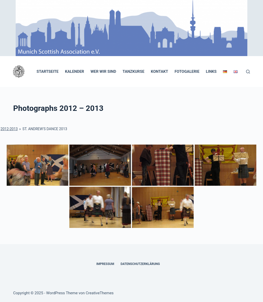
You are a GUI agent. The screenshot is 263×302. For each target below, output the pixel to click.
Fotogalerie (187, 71)
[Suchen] (248, 72)
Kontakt (159, 71)
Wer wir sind (103, 71)
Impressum (105, 264)
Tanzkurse (133, 71)
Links (211, 71)
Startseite (47, 71)
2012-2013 (9, 129)
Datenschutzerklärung (140, 264)
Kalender (74, 71)
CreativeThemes (100, 293)
